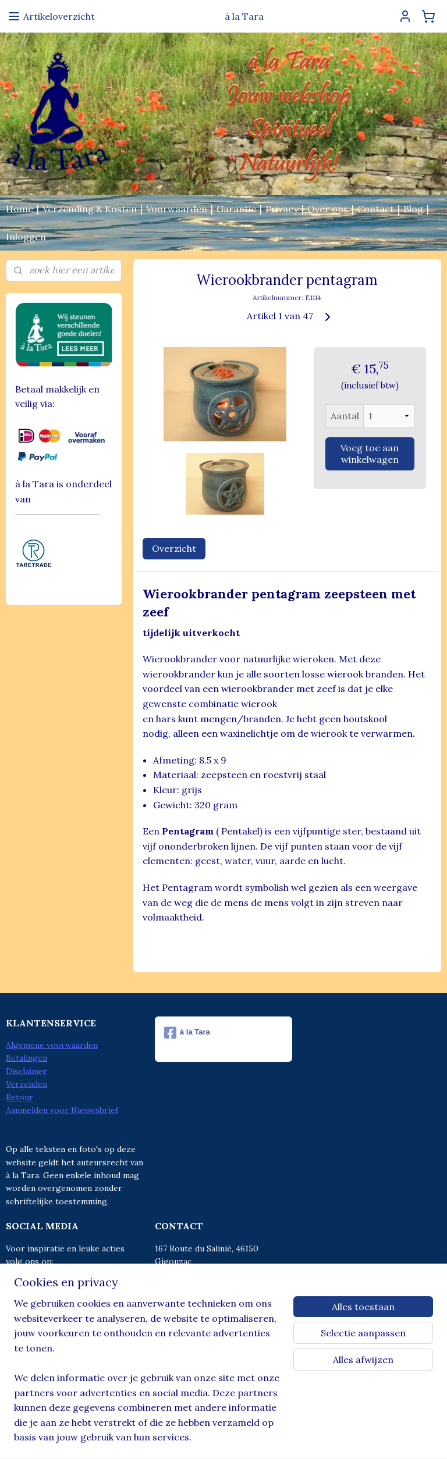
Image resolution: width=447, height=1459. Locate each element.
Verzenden (26, 1084)
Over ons (327, 209)
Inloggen (26, 236)
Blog (413, 209)
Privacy (281, 209)
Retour (19, 1097)
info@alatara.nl (208, 1313)
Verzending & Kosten (89, 209)
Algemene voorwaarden (52, 1045)
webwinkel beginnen (238, 1437)
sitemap (176, 1437)
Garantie (236, 209)
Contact (375, 209)
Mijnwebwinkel (335, 1437)
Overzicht (174, 548)
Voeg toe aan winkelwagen (370, 453)
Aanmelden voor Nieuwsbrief (62, 1110)
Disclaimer (26, 1071)
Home (19, 209)
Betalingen (26, 1058)
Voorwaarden (176, 209)
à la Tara (187, 1033)
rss (197, 1437)
